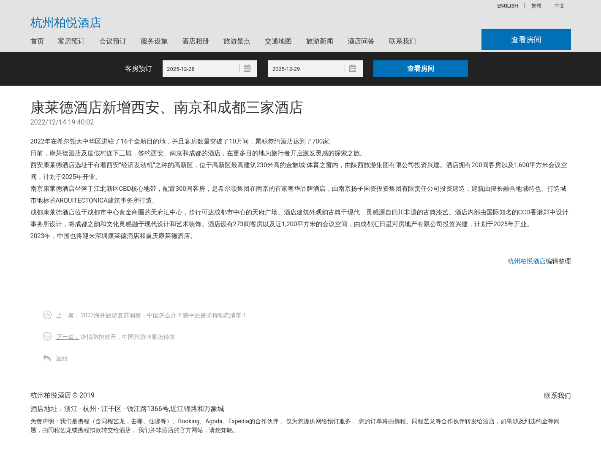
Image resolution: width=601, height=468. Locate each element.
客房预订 (71, 41)
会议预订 (112, 41)
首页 (37, 41)
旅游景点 (236, 41)
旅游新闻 (319, 41)
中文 (560, 5)
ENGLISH (507, 5)
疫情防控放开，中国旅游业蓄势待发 (115, 336)
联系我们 (402, 41)
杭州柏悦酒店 (65, 23)
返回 (62, 358)
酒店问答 (361, 41)
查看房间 (526, 39)
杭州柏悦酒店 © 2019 (62, 395)
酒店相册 (195, 41)
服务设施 (154, 41)
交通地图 (278, 41)
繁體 (536, 5)
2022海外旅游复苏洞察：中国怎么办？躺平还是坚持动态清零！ (152, 315)
